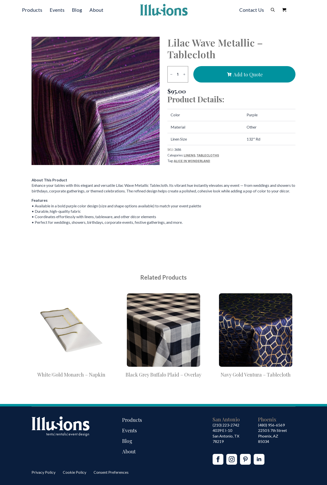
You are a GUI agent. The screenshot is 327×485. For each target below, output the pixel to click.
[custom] (245, 459)
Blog (77, 9)
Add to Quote (248, 74)
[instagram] (231, 459)
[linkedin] (259, 459)
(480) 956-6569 (271, 425)
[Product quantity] (177, 74)
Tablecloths (207, 155)
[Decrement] (171, 74)
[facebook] (218, 459)
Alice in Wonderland (192, 161)
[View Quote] (284, 10)
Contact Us (251, 10)
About (96, 9)
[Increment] (184, 74)
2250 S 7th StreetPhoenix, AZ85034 (272, 436)
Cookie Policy (74, 472)
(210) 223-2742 (226, 425)
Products (32, 9)
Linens (189, 155)
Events (57, 9)
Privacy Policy (43, 472)
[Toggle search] (272, 9)
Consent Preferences (111, 472)
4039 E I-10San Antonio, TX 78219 (226, 436)
